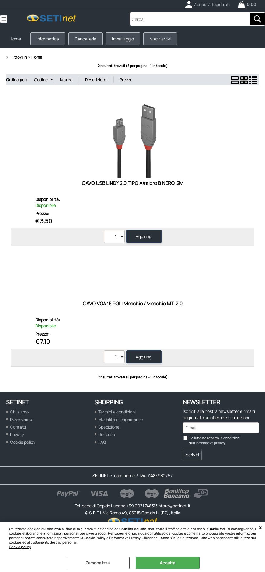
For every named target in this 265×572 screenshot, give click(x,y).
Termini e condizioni (117, 412)
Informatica (48, 39)
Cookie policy (20, 547)
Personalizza (98, 563)
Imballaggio (123, 39)
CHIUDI (260, 528)
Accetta (167, 563)
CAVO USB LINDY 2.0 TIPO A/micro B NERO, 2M (132, 183)
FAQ (102, 442)
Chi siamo (19, 412)
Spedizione (108, 427)
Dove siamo (21, 419)
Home (15, 39)
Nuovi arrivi (160, 39)
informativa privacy (210, 443)
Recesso (106, 434)
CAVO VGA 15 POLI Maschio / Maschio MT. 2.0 (133, 303)
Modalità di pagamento (120, 419)
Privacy (17, 434)
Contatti (18, 427)
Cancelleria (85, 39)
